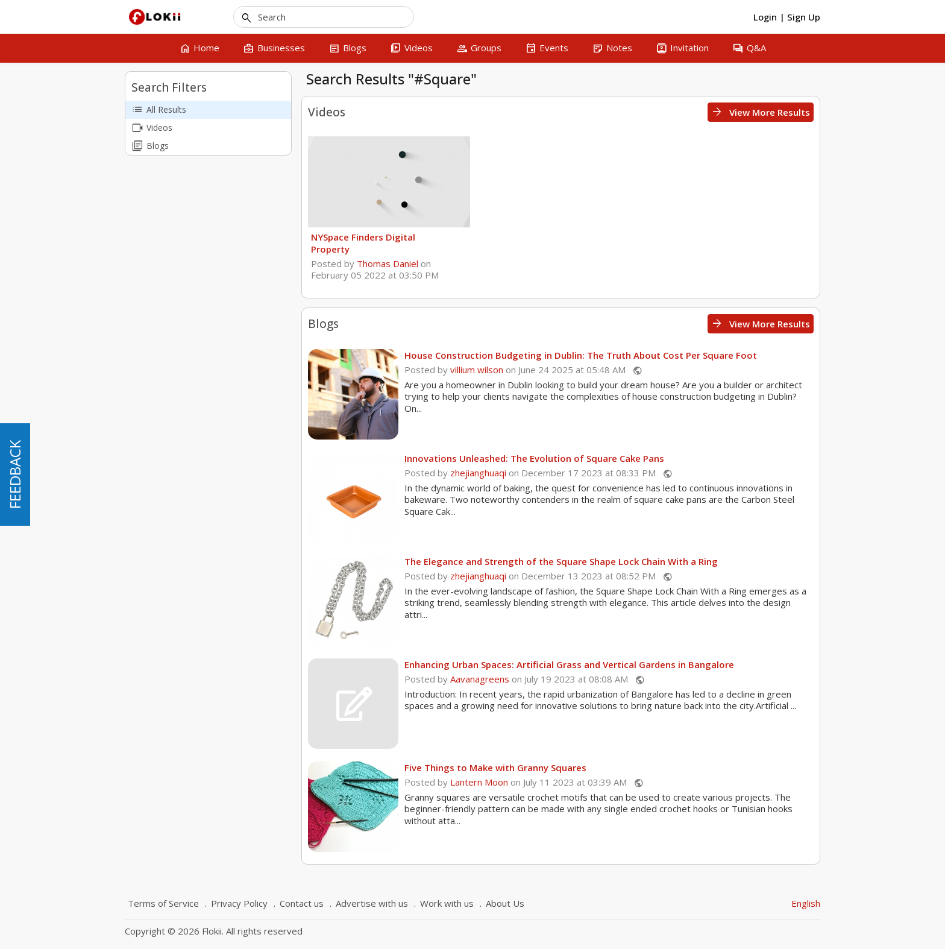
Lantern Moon (479, 782)
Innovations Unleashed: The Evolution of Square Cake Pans (534, 458)
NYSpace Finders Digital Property (363, 243)
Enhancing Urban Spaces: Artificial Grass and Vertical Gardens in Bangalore (569, 664)
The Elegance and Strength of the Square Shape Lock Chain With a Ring (561, 561)
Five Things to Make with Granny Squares (495, 767)
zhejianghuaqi (478, 473)
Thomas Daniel (387, 263)
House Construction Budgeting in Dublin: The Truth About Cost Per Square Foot (580, 355)
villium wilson (476, 370)
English (805, 903)
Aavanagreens (479, 679)
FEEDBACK (15, 474)
